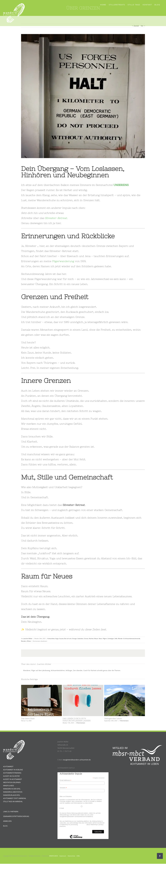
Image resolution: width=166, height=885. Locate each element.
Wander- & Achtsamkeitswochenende (129, 638)
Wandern (23, 641)
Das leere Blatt (28, 718)
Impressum (62, 856)
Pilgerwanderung (63, 261)
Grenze (86, 638)
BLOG (5, 826)
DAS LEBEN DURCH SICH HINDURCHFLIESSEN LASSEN (77, 719)
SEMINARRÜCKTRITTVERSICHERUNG (16, 816)
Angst (57, 638)
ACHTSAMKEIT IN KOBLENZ (13, 770)
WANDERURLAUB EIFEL (11, 795)
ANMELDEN (7, 821)
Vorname (63, 788)
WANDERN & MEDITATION (12, 792)
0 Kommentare (80, 723)
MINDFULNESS (8, 785)
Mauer (96, 638)
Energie (74, 638)
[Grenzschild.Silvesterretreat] (83, 96)
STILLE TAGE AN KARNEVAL (13, 801)
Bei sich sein (68, 638)
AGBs (78, 856)
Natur (100, 638)
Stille (116, 638)
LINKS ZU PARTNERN (10, 811)
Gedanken (80, 638)
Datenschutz (71, 856)
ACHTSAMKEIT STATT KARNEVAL (14, 798)
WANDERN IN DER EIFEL (12, 789)
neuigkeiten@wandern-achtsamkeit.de (77, 760)
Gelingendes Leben (113, 718)
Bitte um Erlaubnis (66, 796)
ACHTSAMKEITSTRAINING (12, 773)
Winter (29, 641)
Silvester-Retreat (56, 218)
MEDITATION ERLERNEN (12, 782)
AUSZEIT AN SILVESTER (11, 776)
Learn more (82, 824)
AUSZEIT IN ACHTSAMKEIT (12, 779)
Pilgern (105, 638)
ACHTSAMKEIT (8, 766)
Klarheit (91, 638)
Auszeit (61, 638)
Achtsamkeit (51, 638)
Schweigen (111, 638)
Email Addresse (65, 780)
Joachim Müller (28, 638)
